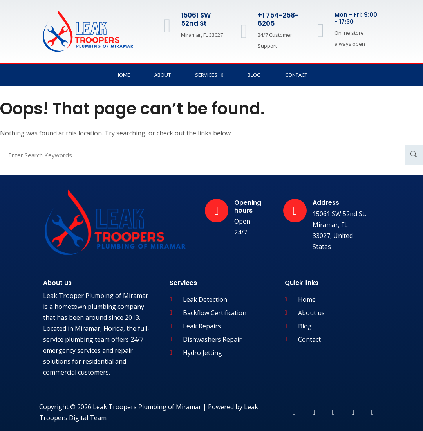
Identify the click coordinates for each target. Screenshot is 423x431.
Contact (296, 74)
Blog (254, 74)
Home (123, 74)
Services (209, 75)
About (162, 74)
